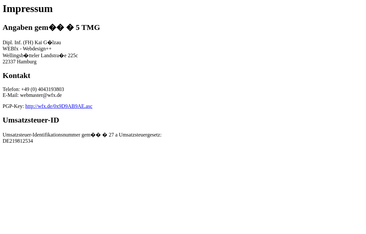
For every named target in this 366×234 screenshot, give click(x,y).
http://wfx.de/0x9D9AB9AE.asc (58, 106)
